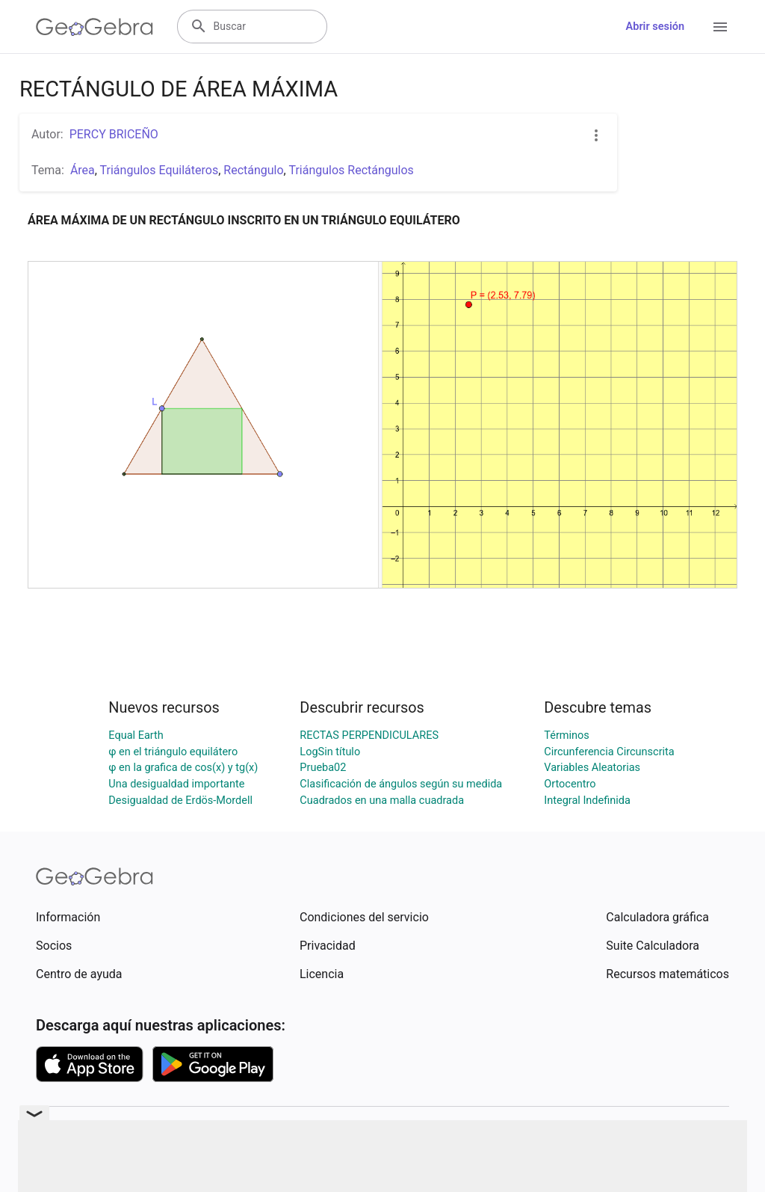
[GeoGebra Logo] (94, 27)
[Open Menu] (720, 27)
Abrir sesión (655, 26)
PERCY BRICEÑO (113, 134)
